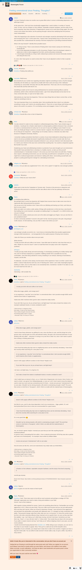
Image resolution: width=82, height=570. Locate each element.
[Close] (71, 541)
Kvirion (16, 279)
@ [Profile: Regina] (16, 249)
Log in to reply (69, 13)
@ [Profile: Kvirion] (16, 323)
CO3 (15, 461)
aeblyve (16, 18)
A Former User (17, 111)
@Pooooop (23, 78)
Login (18, 557)
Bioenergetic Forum (17, 4)
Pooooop (16, 68)
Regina (16, 197)
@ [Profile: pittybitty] (17, 270)
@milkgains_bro (23, 226)
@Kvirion (21, 321)
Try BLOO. (20, 1)
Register (13, 557)
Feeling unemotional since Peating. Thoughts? (37, 282)
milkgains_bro (17, 163)
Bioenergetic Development (15, 13)
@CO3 (21, 486)
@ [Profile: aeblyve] (17, 71)
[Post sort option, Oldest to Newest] (62, 14)
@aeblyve (22, 68)
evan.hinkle (17, 78)
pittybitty (16, 185)
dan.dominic (17, 175)
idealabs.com (41, 525)
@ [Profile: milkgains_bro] (18, 229)
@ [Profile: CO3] (16, 488)
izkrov (15, 121)
